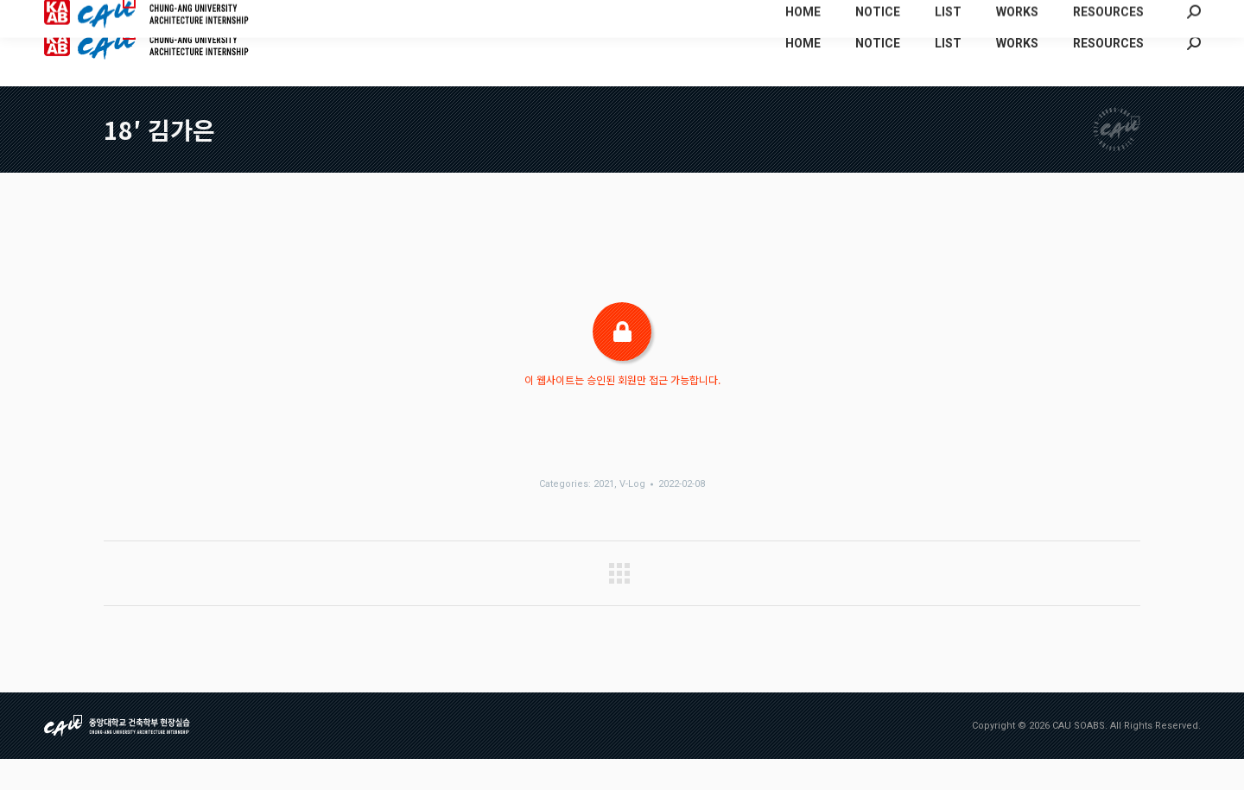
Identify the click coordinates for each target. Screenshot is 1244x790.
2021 (603, 515)
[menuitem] (1011, 15)
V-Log (632, 515)
